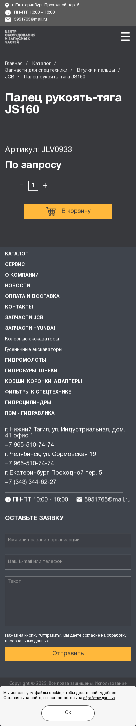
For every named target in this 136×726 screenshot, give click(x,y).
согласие (91, 635)
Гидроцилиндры (28, 403)
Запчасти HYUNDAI (30, 328)
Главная (14, 64)
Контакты (19, 307)
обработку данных (99, 698)
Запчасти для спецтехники (36, 70)
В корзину (68, 212)
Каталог (41, 64)
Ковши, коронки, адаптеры (43, 382)
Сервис (15, 265)
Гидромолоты (25, 360)
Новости (17, 286)
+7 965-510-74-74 (29, 445)
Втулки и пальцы (96, 70)
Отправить (68, 654)
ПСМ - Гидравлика (30, 413)
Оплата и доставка (32, 297)
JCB (9, 77)
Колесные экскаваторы (32, 339)
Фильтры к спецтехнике (38, 392)
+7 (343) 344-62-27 (30, 482)
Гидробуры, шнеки (31, 371)
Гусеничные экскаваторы (33, 350)
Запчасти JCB (24, 318)
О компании (22, 275)
